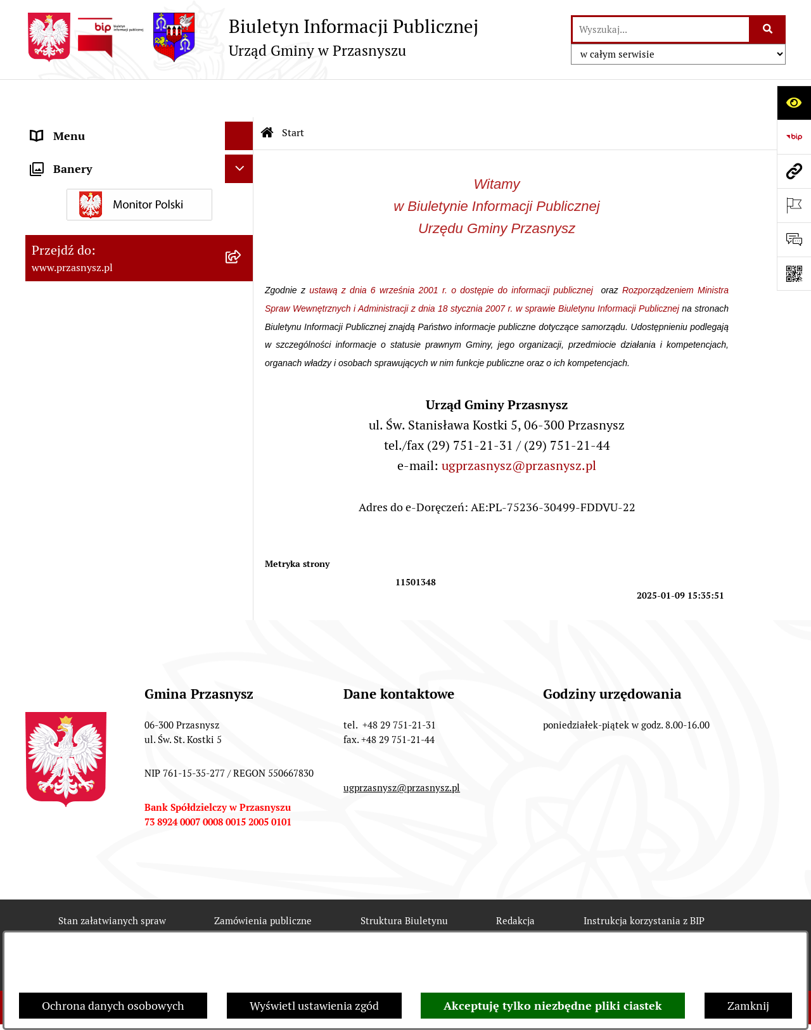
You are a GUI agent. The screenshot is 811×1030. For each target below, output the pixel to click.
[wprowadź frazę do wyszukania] (661, 29)
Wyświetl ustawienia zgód (314, 1005)
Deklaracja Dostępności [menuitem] (90, 297)
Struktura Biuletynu (404, 883)
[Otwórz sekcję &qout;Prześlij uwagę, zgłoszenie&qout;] (794, 239)
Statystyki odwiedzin (385, 928)
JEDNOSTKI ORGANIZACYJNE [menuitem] (106, 240)
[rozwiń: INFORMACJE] (242, 183)
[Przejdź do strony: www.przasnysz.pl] (794, 171)
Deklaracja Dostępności (240, 928)
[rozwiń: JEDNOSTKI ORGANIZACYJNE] (242, 240)
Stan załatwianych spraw (112, 883)
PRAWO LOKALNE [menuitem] (77, 155)
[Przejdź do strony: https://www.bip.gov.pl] (794, 137)
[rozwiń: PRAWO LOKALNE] (242, 155)
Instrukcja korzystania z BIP (644, 883)
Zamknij (748, 1005)
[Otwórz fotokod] (794, 274)
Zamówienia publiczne (263, 883)
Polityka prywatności (636, 928)
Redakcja (515, 883)
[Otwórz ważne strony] (794, 205)
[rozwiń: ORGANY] (242, 126)
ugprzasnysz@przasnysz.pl (519, 427)
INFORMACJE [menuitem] (65, 183)
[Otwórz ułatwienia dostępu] (794, 103)
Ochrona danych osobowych (113, 1005)
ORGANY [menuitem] (54, 126)
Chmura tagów (510, 928)
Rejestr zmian (110, 928)
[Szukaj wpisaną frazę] (768, 29)
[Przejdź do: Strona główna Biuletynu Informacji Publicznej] (267, 95)
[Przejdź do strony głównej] (251, 37)
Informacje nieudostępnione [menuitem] (102, 212)
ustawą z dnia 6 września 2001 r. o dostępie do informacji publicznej (453, 252)
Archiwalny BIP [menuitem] (69, 269)
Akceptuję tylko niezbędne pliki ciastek (553, 1005)
